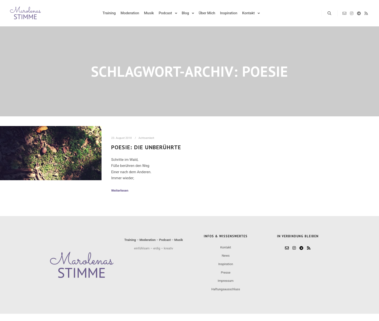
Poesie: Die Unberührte (146, 147)
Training (130, 240)
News (226, 255)
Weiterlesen (119, 190)
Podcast (165, 240)
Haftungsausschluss (225, 289)
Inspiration (225, 264)
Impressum (225, 281)
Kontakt (225, 247)
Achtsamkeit (146, 138)
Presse (226, 272)
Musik (178, 240)
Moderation (147, 240)
